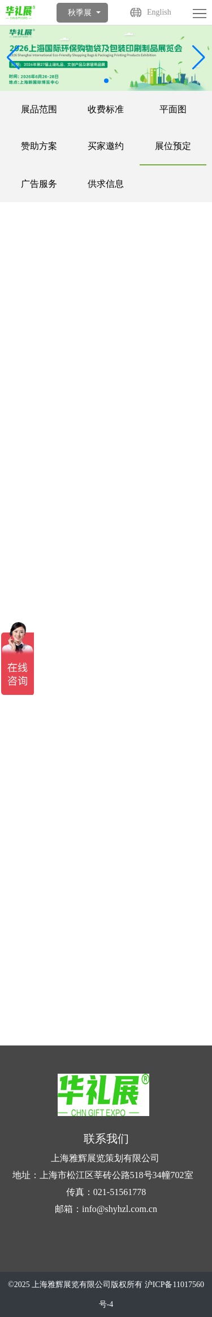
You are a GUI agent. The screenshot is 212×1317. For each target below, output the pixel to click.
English (159, 12)
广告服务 (39, 184)
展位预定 (173, 146)
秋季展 (80, 12)
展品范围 (39, 109)
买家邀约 (106, 146)
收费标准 (106, 109)
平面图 (173, 109)
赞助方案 (39, 146)
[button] (198, 57)
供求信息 (106, 184)
